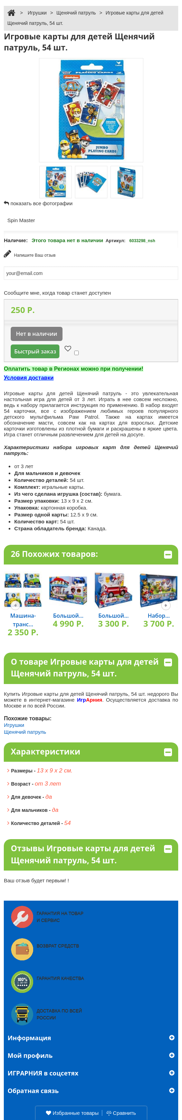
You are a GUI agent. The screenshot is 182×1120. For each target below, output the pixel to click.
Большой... (68, 615)
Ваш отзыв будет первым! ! (36, 880)
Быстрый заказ (35, 351)
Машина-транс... (23, 620)
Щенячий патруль (76, 13)
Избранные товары (72, 1113)
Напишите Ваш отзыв (30, 253)
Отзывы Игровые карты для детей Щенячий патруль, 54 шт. (91, 854)
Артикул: (116, 240)
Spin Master (21, 220)
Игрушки (37, 13)
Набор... (159, 615)
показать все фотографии (41, 203)
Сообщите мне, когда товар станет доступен (57, 293)
